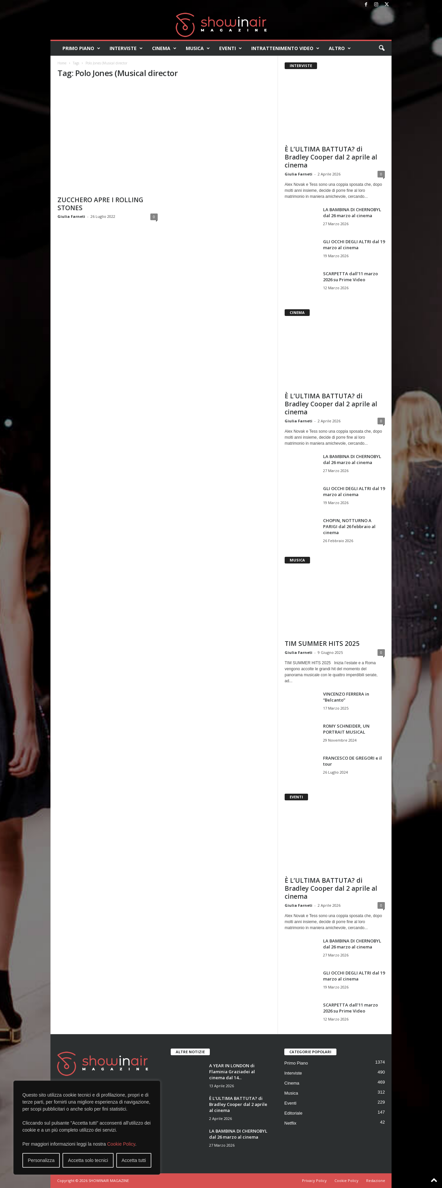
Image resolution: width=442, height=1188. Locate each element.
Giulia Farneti (71, 216)
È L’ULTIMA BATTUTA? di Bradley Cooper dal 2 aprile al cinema (331, 157)
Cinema (164, 48)
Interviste (126, 48)
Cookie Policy (121, 1144)
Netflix (290, 1123)
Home (61, 63)
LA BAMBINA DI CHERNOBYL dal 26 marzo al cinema (352, 213)
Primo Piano (81, 48)
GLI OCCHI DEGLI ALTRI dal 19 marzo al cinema (354, 245)
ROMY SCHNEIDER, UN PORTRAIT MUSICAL (346, 729)
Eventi (230, 48)
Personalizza (41, 1160)
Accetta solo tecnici (88, 1160)
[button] (381, 48)
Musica (198, 48)
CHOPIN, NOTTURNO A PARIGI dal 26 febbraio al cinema (349, 526)
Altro (340, 48)
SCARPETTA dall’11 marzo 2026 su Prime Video (350, 277)
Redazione (375, 1180)
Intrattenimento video (285, 48)
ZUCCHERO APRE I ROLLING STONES (100, 203)
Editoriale (293, 1113)
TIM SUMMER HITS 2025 (322, 643)
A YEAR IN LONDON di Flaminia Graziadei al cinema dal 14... (232, 1072)
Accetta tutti (134, 1160)
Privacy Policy (314, 1180)
